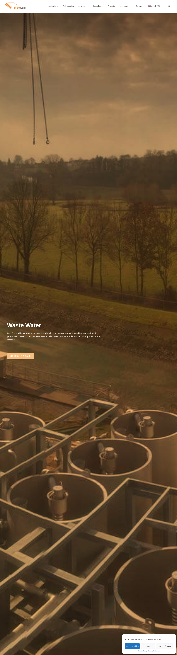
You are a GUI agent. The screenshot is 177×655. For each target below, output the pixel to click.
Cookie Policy (142, 651)
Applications (53, 6)
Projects (111, 6)
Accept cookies (132, 646)
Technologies (68, 6)
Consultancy (98, 6)
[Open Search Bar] (169, 6)
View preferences (164, 646)
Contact (139, 6)
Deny (148, 646)
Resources (126, 6)
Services (84, 6)
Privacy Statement (154, 651)
